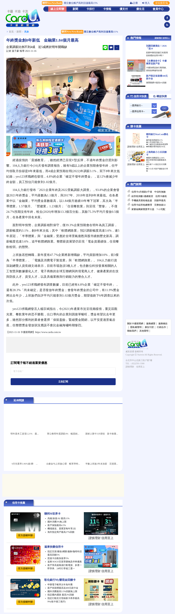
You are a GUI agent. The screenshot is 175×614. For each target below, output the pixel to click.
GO (164, 108)
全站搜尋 (161, 3)
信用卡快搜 (138, 96)
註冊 (134, 3)
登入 (146, 3)
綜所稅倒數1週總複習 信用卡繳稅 (149, 196)
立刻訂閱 (63, 381)
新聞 (75, 8)
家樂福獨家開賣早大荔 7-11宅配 (148, 209)
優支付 (124, 8)
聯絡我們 (131, 331)
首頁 (11, 31)
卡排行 (90, 8)
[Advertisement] (63, 345)
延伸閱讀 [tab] (19, 400)
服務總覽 (150, 323)
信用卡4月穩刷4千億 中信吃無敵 (148, 192)
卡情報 (107, 8)
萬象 (26, 31)
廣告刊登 (149, 327)
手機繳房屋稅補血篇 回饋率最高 (148, 200)
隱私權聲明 (136, 327)
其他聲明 (144, 331)
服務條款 (163, 323)
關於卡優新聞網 (135, 323)
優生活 (140, 8)
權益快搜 (160, 96)
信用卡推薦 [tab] (18, 502)
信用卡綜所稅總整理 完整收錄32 (148, 205)
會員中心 (158, 8)
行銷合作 (161, 327)
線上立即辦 (57, 8)
